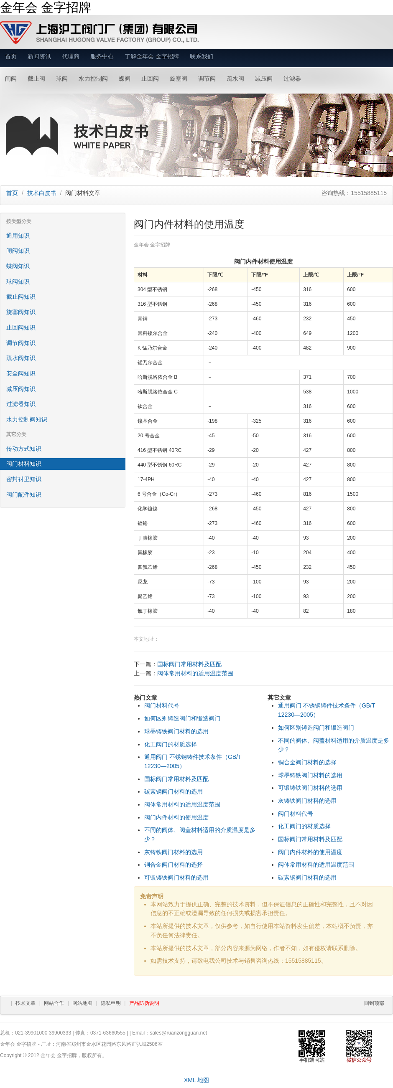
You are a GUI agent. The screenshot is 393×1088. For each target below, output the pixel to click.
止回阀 (150, 78)
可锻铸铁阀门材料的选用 (176, 877)
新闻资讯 (39, 56)
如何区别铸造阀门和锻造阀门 (182, 718)
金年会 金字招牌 (45, 7)
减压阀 (264, 78)
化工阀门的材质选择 (170, 744)
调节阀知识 (21, 343)
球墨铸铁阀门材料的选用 (176, 731)
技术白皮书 (41, 193)
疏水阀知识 (21, 358)
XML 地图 (196, 1080)
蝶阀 (124, 78)
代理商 (70, 56)
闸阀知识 (18, 250)
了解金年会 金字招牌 (152, 56)
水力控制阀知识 (26, 419)
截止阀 (36, 78)
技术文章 (25, 1003)
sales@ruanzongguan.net (178, 1033)
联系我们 (201, 56)
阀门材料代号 (161, 705)
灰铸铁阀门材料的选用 (173, 852)
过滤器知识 (21, 404)
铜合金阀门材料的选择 (173, 864)
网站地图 (82, 1003)
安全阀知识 (21, 373)
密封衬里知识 (23, 479)
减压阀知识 (21, 388)
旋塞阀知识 (21, 312)
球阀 (62, 78)
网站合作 (54, 1003)
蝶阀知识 (18, 266)
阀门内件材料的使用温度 (176, 817)
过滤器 (292, 78)
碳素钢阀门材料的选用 (173, 791)
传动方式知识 (23, 448)
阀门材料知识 (23, 463)
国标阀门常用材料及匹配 (189, 664)
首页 (11, 56)
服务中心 (102, 56)
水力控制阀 (93, 78)
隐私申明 (111, 1003)
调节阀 (207, 78)
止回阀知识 (21, 327)
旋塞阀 (178, 78)
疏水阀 (235, 78)
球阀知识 (18, 281)
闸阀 (11, 78)
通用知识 (18, 235)
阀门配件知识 (23, 494)
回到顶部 (374, 1003)
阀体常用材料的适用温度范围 (195, 673)
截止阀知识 (21, 296)
